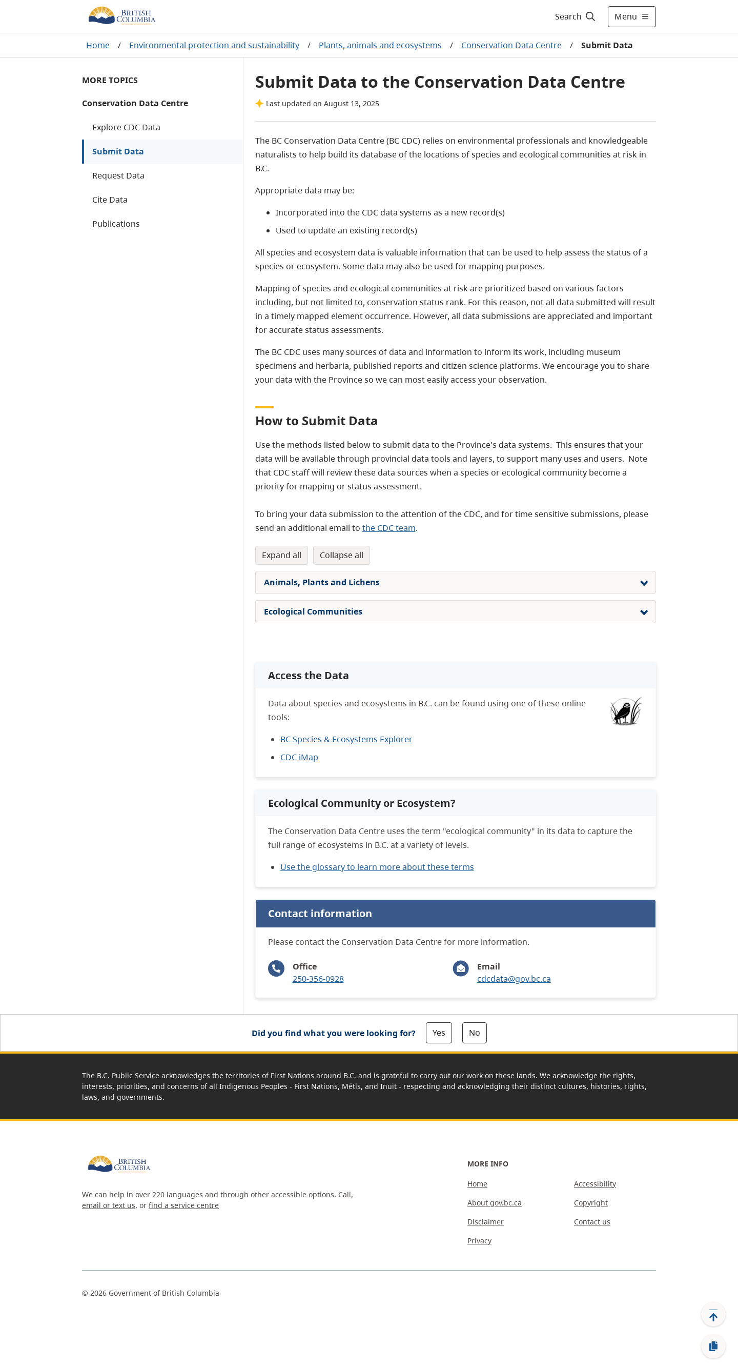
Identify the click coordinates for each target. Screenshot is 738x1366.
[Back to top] (713, 1314)
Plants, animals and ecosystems (380, 45)
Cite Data (110, 199)
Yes (439, 1032)
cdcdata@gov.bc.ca (514, 978)
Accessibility (595, 1184)
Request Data (118, 175)
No (474, 1032)
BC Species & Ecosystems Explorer (346, 739)
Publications (116, 223)
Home (98, 45)
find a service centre (184, 1205)
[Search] (576, 16)
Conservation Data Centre (511, 45)
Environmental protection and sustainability (214, 45)
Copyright (591, 1202)
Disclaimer (485, 1221)
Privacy (479, 1240)
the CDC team (389, 527)
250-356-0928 (318, 978)
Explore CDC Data (126, 127)
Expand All (281, 555)
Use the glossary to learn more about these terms (377, 867)
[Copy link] (713, 1346)
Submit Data (118, 151)
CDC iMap (299, 757)
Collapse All (341, 555)
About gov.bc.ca (494, 1202)
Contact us (592, 1221)
